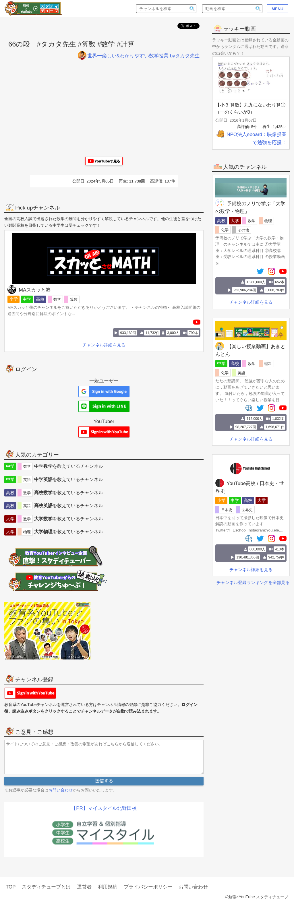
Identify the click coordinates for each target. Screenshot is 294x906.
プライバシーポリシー (148, 887)
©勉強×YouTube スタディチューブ (256, 897)
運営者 (84, 887)
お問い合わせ (61, 790)
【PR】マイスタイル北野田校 (104, 808)
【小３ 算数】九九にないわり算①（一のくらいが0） (250, 108)
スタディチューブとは (46, 887)
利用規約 (107, 887)
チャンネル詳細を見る (250, 302)
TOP (11, 887)
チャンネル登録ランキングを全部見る (253, 582)
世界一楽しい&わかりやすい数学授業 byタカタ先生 (139, 56)
